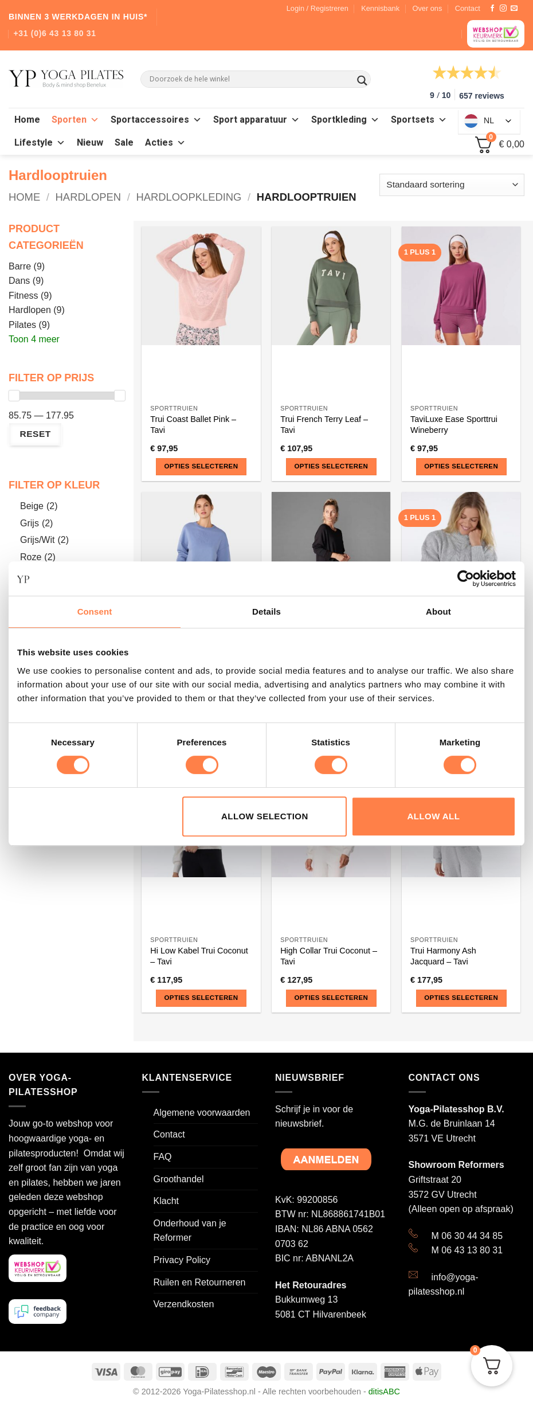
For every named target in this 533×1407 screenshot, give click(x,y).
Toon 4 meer (34, 339)
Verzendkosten (184, 1304)
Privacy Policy (182, 1260)
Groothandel (179, 1179)
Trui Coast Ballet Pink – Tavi (193, 425)
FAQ (163, 1157)
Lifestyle (39, 142)
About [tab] (438, 611)
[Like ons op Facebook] (492, 9)
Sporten (75, 119)
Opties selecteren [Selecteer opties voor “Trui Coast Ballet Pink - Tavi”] (201, 466)
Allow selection (264, 816)
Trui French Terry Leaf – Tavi (324, 425)
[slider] (13, 395)
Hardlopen (88, 197)
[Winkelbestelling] (451, 185)
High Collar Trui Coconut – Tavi (328, 956)
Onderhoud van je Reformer (190, 1230)
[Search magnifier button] (362, 80)
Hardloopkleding (188, 197)
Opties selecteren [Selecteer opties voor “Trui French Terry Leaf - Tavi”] (331, 466)
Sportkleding (345, 119)
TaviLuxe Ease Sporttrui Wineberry (453, 425)
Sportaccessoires (156, 119)
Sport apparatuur (256, 119)
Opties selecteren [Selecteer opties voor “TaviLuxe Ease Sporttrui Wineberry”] (461, 466)
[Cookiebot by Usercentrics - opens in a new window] (466, 578)
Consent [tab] (94, 611)
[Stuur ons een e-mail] (514, 9)
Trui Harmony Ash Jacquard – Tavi (443, 956)
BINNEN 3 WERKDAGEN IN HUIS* (78, 16)
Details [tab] (266, 611)
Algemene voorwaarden (202, 1112)
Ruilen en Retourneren (200, 1282)
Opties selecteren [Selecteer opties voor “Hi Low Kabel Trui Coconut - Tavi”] (201, 997)
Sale (124, 143)
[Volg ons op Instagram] (503, 9)
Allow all (433, 816)
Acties (165, 142)
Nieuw (90, 143)
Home (27, 120)
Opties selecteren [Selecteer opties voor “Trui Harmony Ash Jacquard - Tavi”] (461, 997)
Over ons (427, 8)
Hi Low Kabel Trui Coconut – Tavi (199, 956)
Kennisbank (380, 8)
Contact (467, 8)
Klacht (166, 1201)
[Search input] (250, 79)
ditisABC (384, 1391)
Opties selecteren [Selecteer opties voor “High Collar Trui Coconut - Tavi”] (331, 997)
